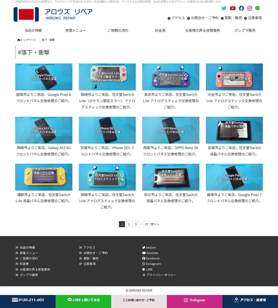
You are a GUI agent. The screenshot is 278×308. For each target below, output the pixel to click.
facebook (151, 258)
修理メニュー (29, 253)
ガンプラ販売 (29, 275)
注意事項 (255, 17)
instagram (151, 263)
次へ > (155, 224)
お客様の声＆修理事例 (35, 269)
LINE (149, 269)
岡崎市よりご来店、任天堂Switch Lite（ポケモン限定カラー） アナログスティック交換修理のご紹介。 (107, 101)
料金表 (24, 263)
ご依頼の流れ (29, 258)
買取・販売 (233, 17)
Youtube (150, 253)
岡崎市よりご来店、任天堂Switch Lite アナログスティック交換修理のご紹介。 (107, 201)
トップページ (26, 40)
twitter (149, 247)
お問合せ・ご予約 (205, 17)
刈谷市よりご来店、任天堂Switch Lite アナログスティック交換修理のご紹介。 (234, 101)
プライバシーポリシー (161, 275)
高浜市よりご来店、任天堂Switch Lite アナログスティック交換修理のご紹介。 (171, 101)
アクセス (178, 17)
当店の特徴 (27, 247)
